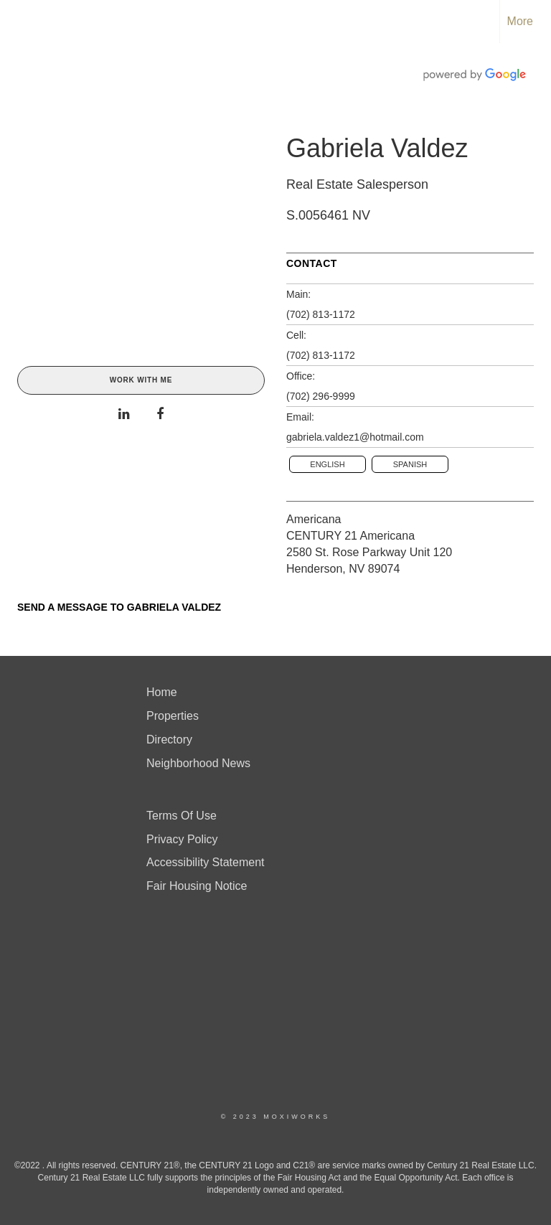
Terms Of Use (181, 815)
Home (161, 692)
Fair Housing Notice (197, 886)
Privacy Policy (182, 839)
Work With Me (141, 380)
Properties (172, 716)
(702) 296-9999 (320, 396)
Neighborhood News (198, 763)
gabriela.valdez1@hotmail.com (355, 437)
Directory (169, 739)
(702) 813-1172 (320, 314)
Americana (313, 519)
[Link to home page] (18, 21)
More (520, 21)
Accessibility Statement (205, 862)
